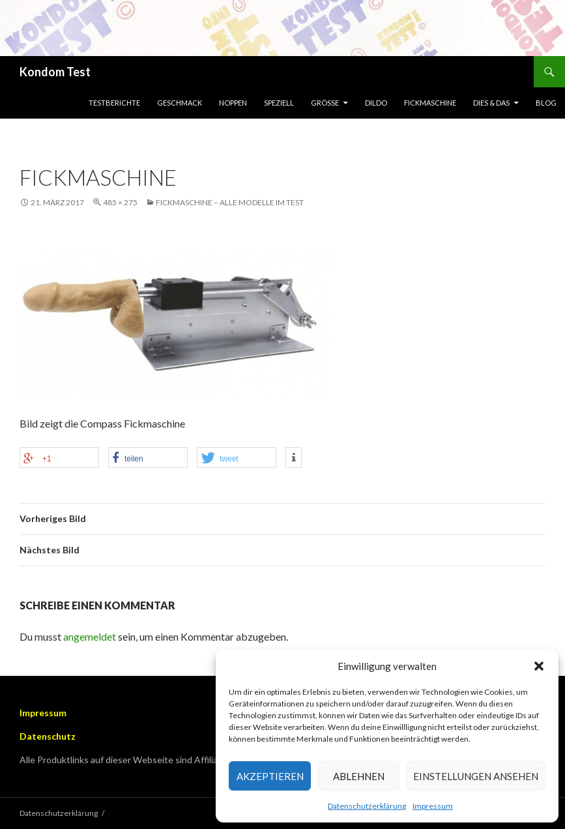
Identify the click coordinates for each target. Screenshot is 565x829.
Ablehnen (358, 776)
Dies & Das (491, 102)
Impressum (433, 806)
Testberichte (114, 102)
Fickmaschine (430, 102)
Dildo (376, 102)
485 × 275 (120, 202)
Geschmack (179, 102)
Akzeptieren (270, 776)
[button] (538, 666)
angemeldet (89, 636)
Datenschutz (48, 736)
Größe (325, 102)
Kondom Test (55, 72)
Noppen (233, 102)
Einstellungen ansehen (475, 776)
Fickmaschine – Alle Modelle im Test (230, 202)
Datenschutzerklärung (367, 806)
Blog (546, 102)
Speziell (279, 102)
